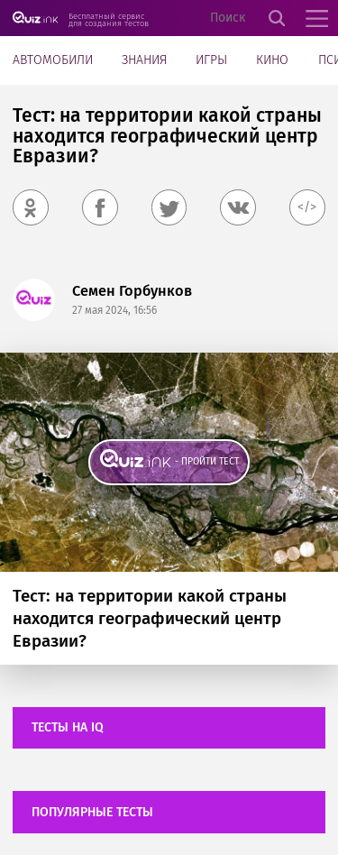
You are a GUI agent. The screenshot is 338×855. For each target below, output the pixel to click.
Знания (144, 60)
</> (306, 207)
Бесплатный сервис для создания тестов (109, 19)
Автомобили (53, 60)
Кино (272, 60)
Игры (211, 60)
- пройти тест (207, 461)
